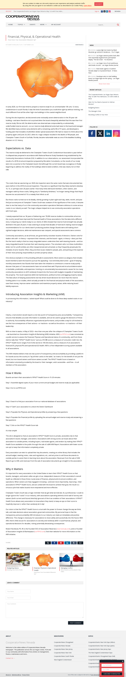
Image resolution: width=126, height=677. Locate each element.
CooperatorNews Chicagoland (63, 642)
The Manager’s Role (94, 111)
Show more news (104, 84)
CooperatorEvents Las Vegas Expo (99, 667)
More (42, 24)
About (8, 636)
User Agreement (95, 675)
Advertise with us (16, 675)
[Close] (98, 4)
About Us (8, 675)
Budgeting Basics (93, 108)
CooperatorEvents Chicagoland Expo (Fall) (101, 656)
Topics (20, 24)
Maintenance (79, 44)
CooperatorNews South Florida (64, 656)
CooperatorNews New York (62, 653)
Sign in (97, 11)
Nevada (117, 11)
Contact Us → (10, 658)
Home (10, 24)
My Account (56, 24)
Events (32, 24)
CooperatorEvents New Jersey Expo (99, 649)
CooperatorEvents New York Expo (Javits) (101, 646)
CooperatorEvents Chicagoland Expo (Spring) (102, 660)
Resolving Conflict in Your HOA (98, 115)
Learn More (87, 5)
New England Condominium (63, 660)
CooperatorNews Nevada (62, 646)
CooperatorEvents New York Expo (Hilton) (101, 642)
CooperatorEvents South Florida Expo (100, 663)
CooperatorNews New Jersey (63, 649)
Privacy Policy (26, 675)
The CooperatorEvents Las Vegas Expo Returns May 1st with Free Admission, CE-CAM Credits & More (48, 11)
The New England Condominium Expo (100, 653)
